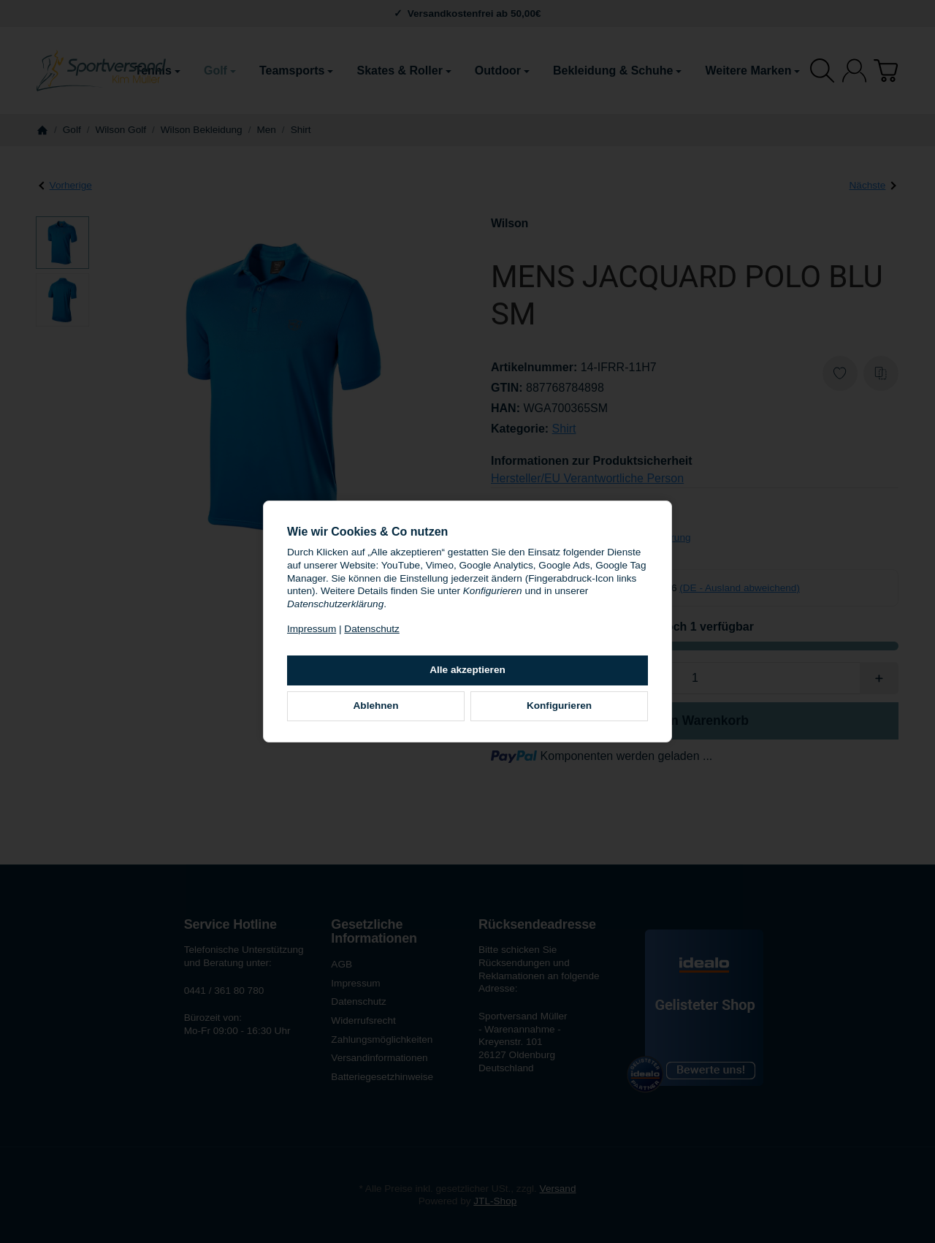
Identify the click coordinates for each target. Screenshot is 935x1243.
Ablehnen (376, 705)
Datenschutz (372, 628)
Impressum (311, 628)
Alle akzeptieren (467, 669)
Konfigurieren (559, 705)
